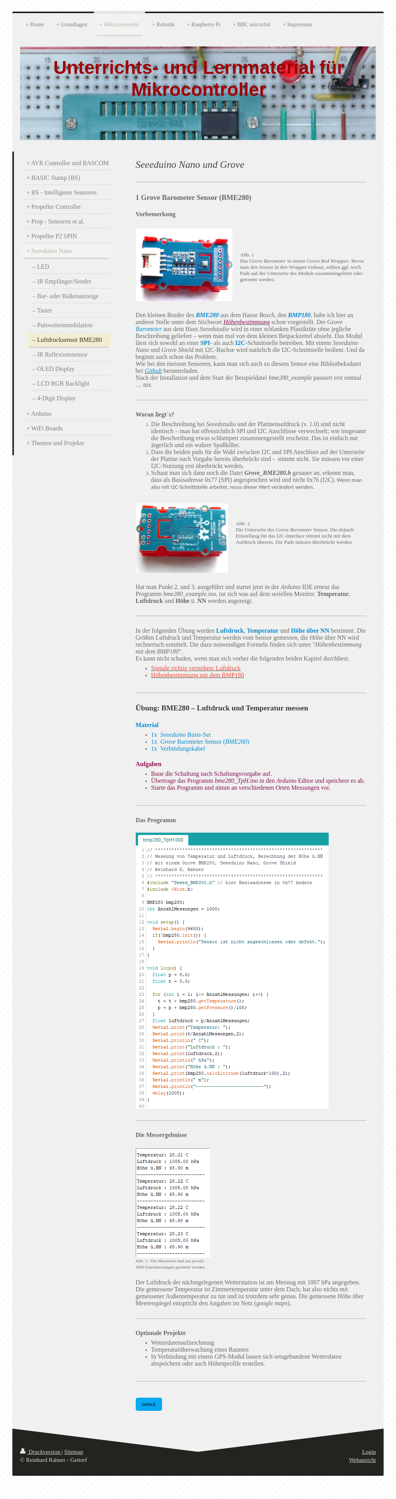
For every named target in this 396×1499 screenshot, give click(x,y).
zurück (149, 1404)
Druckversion (40, 1452)
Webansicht (362, 1460)
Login (369, 1452)
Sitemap (73, 1452)
